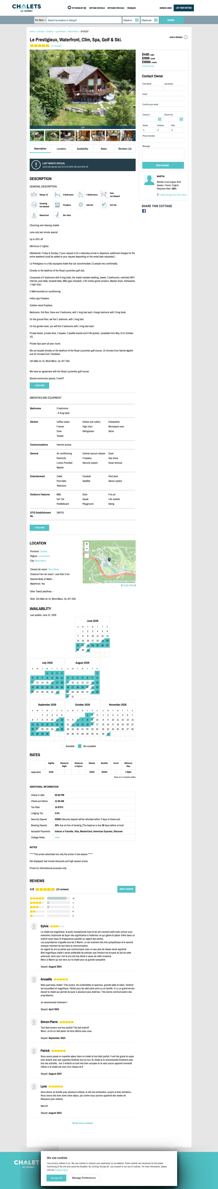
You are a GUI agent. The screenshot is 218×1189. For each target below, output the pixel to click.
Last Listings (151, 1135)
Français (75, 1148)
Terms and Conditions (72, 1135)
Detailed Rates (148, 66)
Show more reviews (82, 1084)
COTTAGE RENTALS (97, 8)
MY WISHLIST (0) (79, 8)
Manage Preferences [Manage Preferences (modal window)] (84, 1178)
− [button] (87, 549)
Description (40, 148)
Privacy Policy (69, 1139)
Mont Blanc (53, 569)
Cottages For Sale (153, 1131)
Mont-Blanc (40, 560)
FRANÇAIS (131, 8)
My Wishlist (151, 1144)
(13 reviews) (56, 45)
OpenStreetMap (120, 582)
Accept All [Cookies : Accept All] (56, 1178)
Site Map (67, 1126)
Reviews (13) (125, 148)
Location (61, 148)
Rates (104, 148)
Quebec (43, 551)
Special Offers (152, 1139)
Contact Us (68, 1131)
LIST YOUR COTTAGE (184, 8)
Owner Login (109, 1131)
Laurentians (44, 556)
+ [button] (87, 544)
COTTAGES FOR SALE (115, 8)
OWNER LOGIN (166, 8)
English (66, 1148)
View (57, 799)
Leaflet (107, 582)
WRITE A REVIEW (126, 851)
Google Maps (128, 585)
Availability (82, 148)
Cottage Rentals (153, 1126)
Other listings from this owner (173, 194)
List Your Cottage (112, 1126)
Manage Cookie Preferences (75, 1144)
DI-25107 (85, 31)
